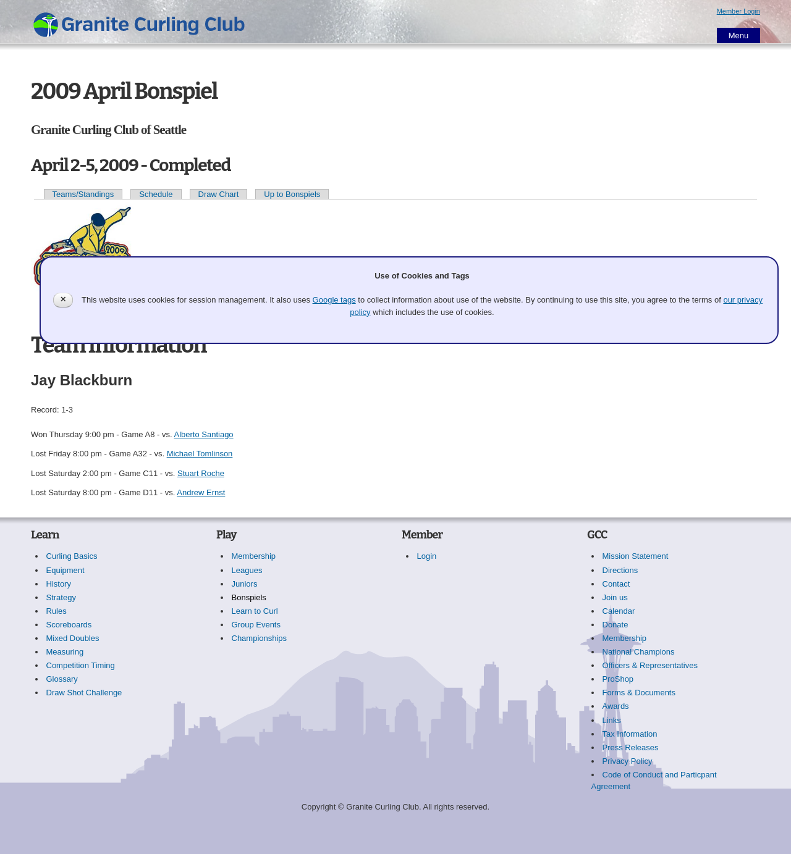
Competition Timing (80, 665)
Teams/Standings (83, 194)
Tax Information (630, 734)
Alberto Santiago (203, 434)
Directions (620, 570)
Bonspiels (249, 597)
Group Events (256, 624)
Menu (739, 35)
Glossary (62, 679)
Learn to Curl (255, 611)
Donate (615, 624)
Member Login (738, 11)
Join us (615, 597)
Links (612, 720)
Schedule (155, 194)
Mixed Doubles (72, 638)
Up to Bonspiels (292, 194)
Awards (616, 706)
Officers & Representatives (650, 665)
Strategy (61, 597)
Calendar (619, 611)
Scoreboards (69, 624)
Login (427, 556)
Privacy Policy (628, 761)
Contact (616, 583)
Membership (254, 556)
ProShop (618, 679)
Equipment (65, 570)
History (58, 583)
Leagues (247, 570)
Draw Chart (218, 194)
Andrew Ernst (201, 492)
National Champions (639, 651)
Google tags (334, 299)
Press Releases (631, 747)
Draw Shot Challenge (84, 692)
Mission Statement (636, 556)
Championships (259, 638)
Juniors (245, 583)
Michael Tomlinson (200, 453)
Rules (56, 611)
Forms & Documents (639, 692)
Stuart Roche (200, 473)
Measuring (65, 651)
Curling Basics (72, 556)
